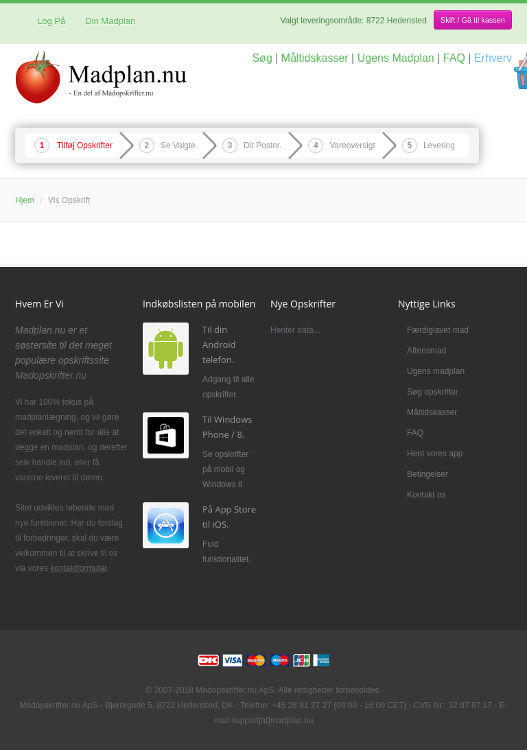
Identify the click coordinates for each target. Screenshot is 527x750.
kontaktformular (78, 568)
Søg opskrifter (432, 392)
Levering (439, 145)
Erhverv (493, 58)
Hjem (24, 200)
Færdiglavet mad (438, 330)
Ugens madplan (436, 371)
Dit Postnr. (262, 145)
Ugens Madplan (396, 58)
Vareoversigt (352, 145)
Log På (45, 21)
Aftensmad (426, 350)
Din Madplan (110, 21)
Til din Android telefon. (219, 344)
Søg (262, 58)
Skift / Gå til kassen (473, 20)
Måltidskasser (315, 58)
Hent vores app (434, 453)
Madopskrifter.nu (50, 375)
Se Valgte (178, 145)
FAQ (454, 58)
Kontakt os (426, 495)
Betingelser (427, 474)
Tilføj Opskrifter (85, 145)
